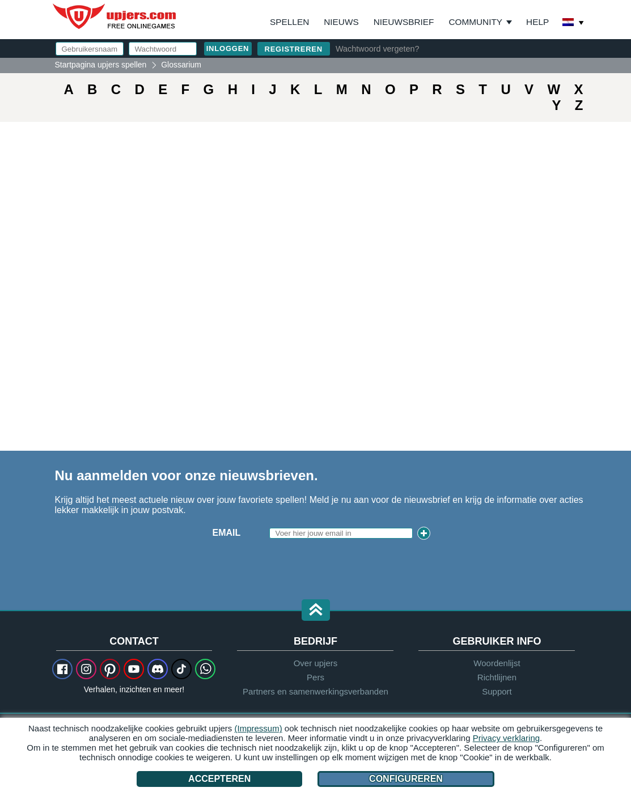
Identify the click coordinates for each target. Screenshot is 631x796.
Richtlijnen (496, 677)
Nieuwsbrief (404, 22)
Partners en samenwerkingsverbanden (315, 691)
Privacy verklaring (506, 738)
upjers (115, 16)
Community (475, 22)
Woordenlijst (496, 663)
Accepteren (219, 779)
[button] (316, 611)
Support (497, 691)
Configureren (406, 779)
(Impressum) (258, 728)
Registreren (294, 49)
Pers (315, 677)
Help (537, 22)
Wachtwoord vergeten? (377, 48)
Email (227, 532)
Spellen (289, 22)
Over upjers (316, 663)
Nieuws (341, 22)
